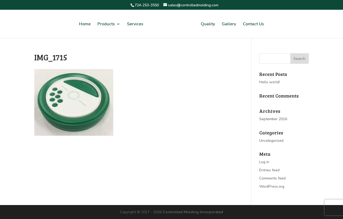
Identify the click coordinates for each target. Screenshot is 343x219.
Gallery (229, 24)
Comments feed (272, 178)
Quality (208, 24)
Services (135, 24)
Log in (264, 161)
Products (106, 24)
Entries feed (269, 170)
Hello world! (269, 82)
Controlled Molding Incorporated (193, 212)
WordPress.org (271, 186)
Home (85, 24)
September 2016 (273, 118)
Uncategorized (271, 140)
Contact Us (253, 24)
